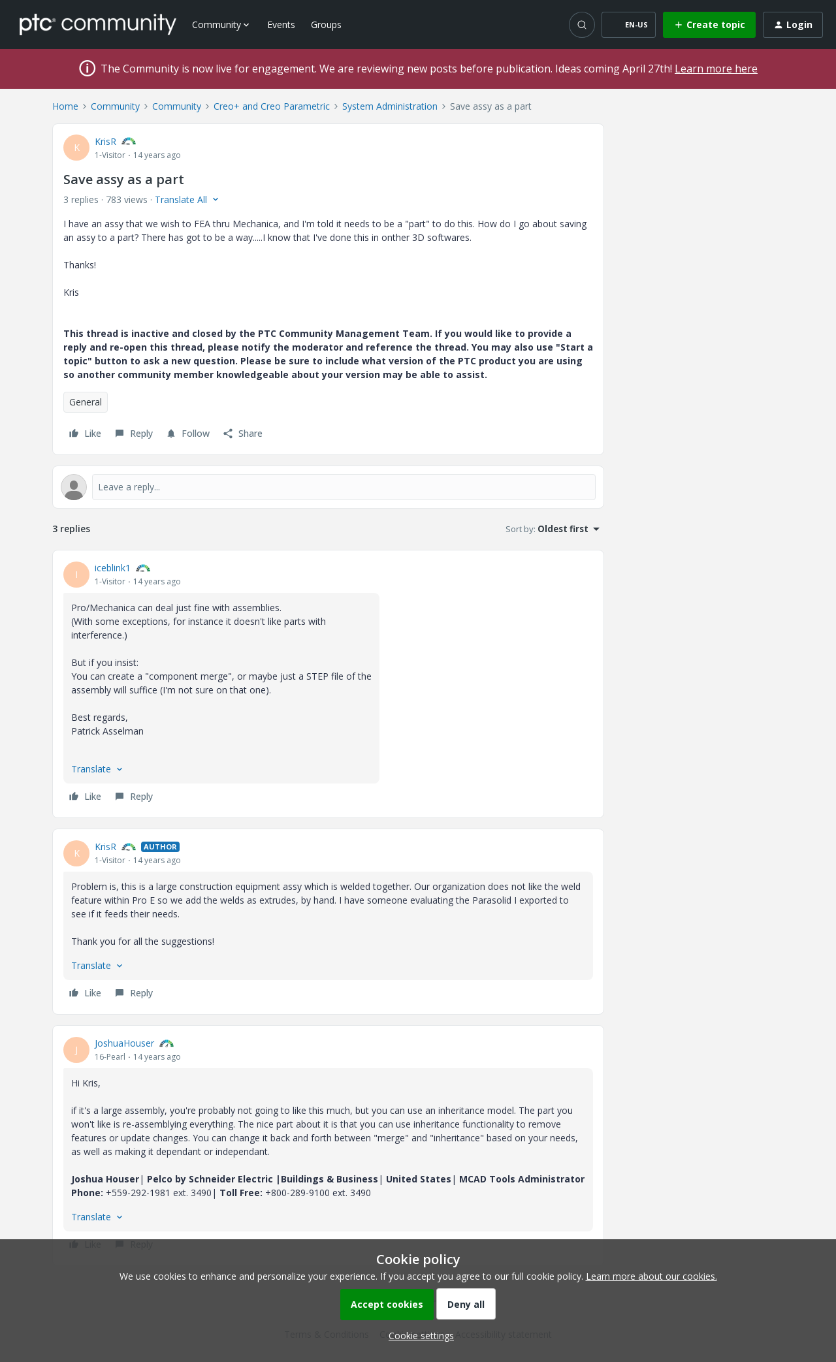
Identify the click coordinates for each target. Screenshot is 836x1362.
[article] (328, 684)
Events (281, 24)
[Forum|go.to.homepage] (98, 24)
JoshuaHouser (124, 1043)
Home (65, 106)
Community (115, 106)
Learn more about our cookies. (651, 1276)
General (85, 402)
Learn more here (716, 68)
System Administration (390, 106)
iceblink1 (113, 568)
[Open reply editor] (328, 487)
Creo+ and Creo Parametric (272, 106)
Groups (326, 24)
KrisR (105, 141)
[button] (629, 25)
